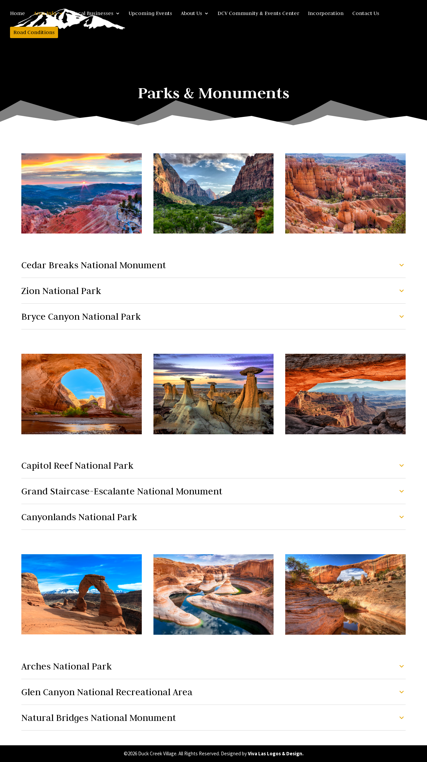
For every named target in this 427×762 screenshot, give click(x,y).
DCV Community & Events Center (258, 13)
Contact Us (365, 13)
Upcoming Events (150, 13)
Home (17, 13)
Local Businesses (92, 13)
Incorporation (326, 13)
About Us (191, 13)
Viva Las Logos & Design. (276, 753)
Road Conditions (34, 32)
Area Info (45, 13)
